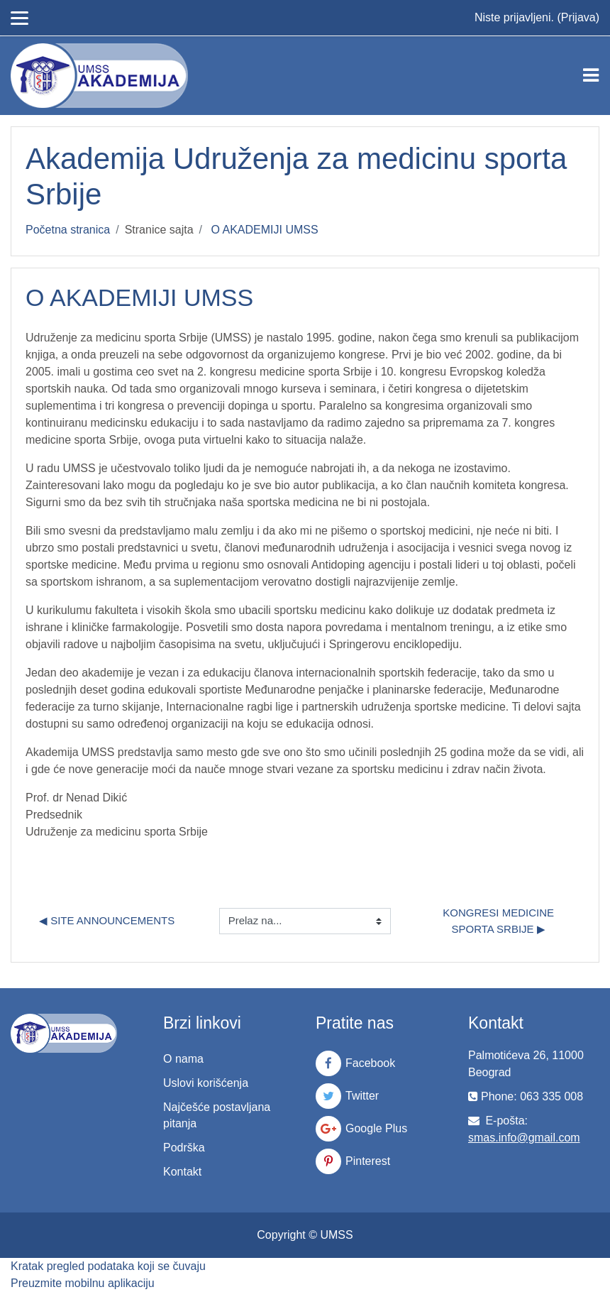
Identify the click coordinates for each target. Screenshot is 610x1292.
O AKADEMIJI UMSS (264, 230)
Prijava (578, 17)
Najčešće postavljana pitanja (216, 1115)
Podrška (184, 1148)
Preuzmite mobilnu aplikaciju (83, 1283)
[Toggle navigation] (590, 75)
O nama (183, 1059)
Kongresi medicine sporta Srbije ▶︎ (500, 921)
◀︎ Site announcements (106, 920)
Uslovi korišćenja (205, 1083)
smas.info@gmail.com (524, 1138)
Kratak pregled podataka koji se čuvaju (108, 1266)
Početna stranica (68, 230)
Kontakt (182, 1172)
